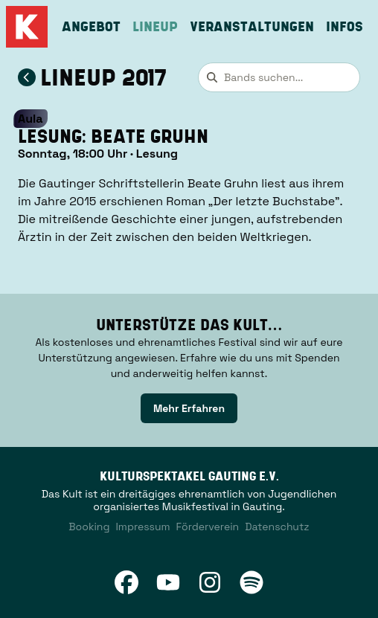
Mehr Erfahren (189, 408)
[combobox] (279, 77)
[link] (189, 408)
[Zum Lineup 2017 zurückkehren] (27, 77)
